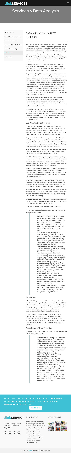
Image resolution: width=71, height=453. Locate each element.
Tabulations (8, 57)
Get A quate (35, 408)
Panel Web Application (11, 41)
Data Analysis (9, 53)
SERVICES (16, 3)
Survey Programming (11, 49)
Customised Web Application (13, 45)
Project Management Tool (12, 37)
